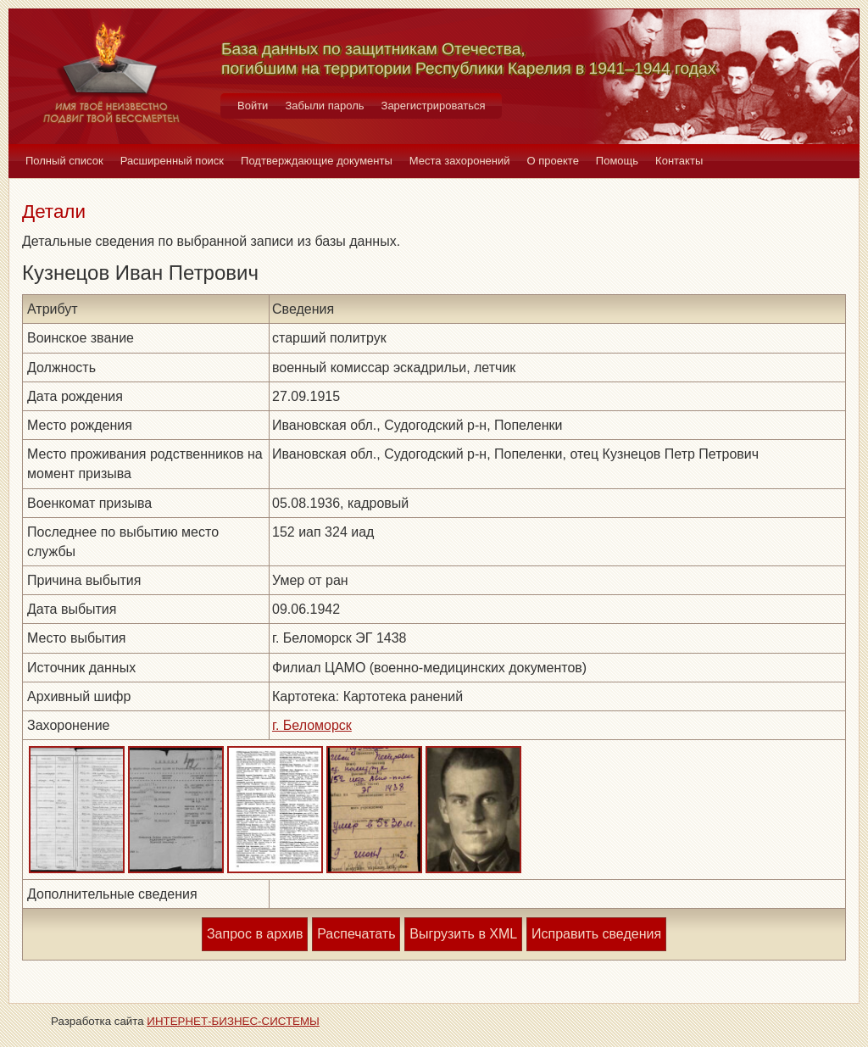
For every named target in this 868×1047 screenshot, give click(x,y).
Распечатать (356, 934)
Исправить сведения (596, 934)
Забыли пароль (324, 105)
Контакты (679, 160)
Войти (252, 105)
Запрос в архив (255, 934)
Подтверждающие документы (316, 160)
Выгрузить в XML (463, 934)
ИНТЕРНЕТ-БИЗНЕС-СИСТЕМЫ (233, 1021)
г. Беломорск (312, 725)
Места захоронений (459, 160)
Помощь (617, 160)
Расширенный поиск (172, 160)
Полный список (64, 160)
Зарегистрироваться (433, 105)
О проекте (553, 160)
